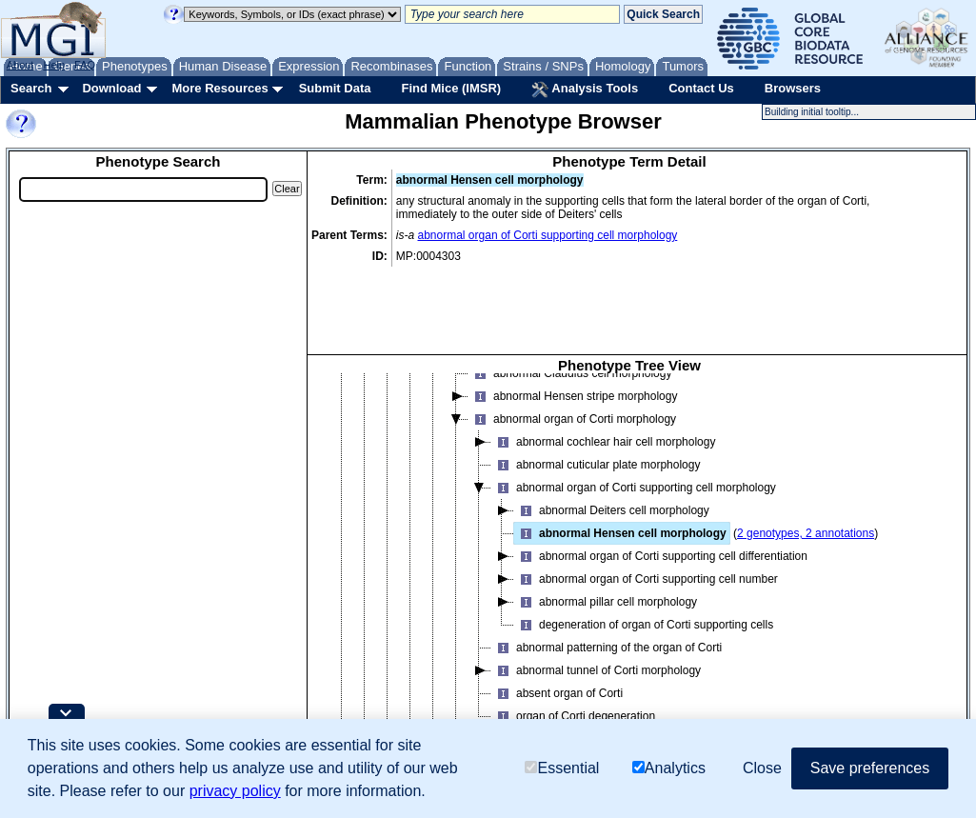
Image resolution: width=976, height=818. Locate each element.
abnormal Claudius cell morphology (569, 330)
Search (30, 88)
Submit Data (335, 88)
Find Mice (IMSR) (451, 88)
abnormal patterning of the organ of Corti (606, 604)
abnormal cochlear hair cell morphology (603, 399)
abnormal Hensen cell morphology (620, 490)
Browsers (793, 88)
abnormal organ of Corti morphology (572, 376)
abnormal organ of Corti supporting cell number (646, 536)
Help (54, 64)
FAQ (84, 64)
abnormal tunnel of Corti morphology (596, 627)
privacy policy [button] (235, 791)
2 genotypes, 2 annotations (805, 490)
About (20, 64)
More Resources (219, 88)
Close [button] (762, 768)
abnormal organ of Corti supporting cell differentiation (660, 513)
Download (111, 88)
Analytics (669, 768)
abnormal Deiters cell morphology (611, 467)
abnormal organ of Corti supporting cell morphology (548, 235)
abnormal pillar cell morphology (605, 559)
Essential (562, 768)
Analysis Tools (584, 89)
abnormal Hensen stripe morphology (572, 353)
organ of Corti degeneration (573, 673)
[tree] (629, 545)
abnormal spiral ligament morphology (574, 696)
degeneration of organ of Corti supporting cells (643, 581)
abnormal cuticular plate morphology (595, 421)
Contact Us (701, 88)
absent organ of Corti (557, 650)
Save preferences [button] (869, 768)
